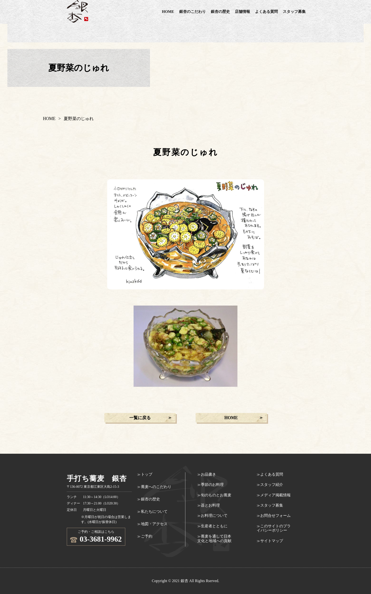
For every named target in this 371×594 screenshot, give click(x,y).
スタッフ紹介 (271, 485)
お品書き (208, 474)
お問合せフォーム (275, 515)
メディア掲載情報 (275, 495)
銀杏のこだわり (192, 12)
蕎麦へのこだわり (156, 487)
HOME (168, 12)
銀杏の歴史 (220, 12)
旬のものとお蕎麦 (216, 495)
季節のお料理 (212, 485)
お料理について (214, 515)
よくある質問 (266, 12)
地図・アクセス (154, 524)
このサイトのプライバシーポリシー (274, 528)
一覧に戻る (140, 417)
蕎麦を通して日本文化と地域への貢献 (214, 538)
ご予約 (146, 536)
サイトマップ (271, 541)
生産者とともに (214, 526)
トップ (146, 474)
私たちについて (154, 511)
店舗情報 (242, 12)
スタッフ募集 (294, 12)
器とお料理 (210, 505)
